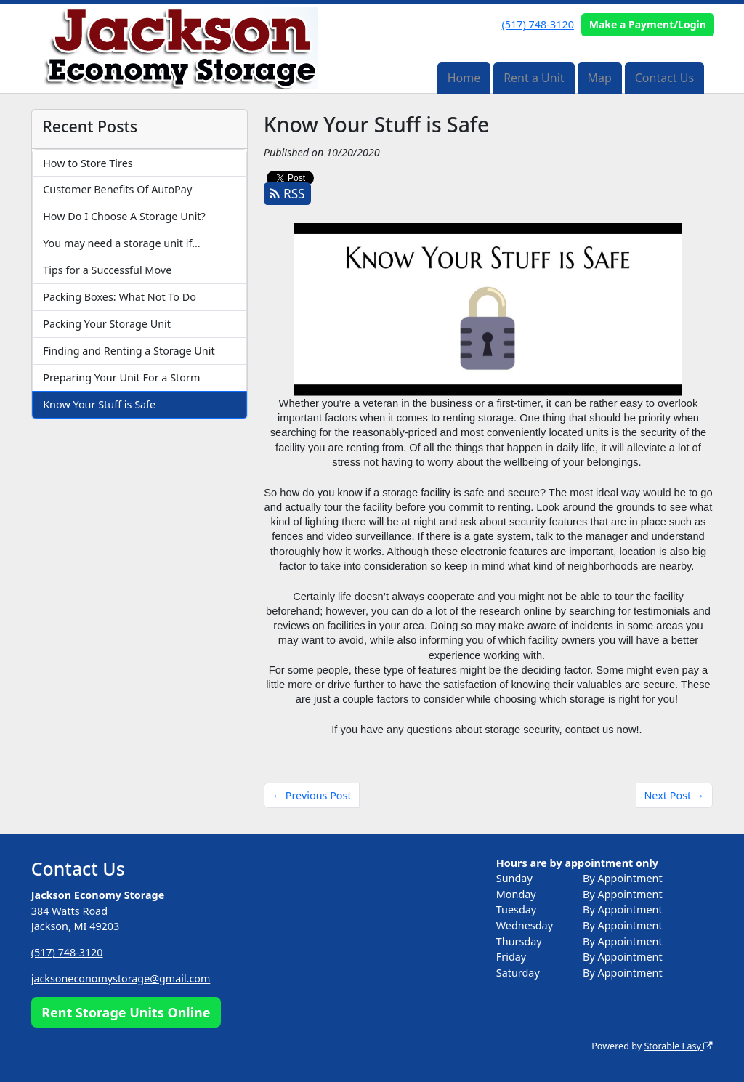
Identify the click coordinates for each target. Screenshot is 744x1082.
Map (599, 78)
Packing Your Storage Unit (107, 324)
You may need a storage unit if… (121, 243)
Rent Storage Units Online (125, 1012)
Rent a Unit (534, 78)
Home (464, 78)
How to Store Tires (87, 163)
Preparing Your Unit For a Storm (121, 377)
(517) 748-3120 (538, 24)
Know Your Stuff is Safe (99, 404)
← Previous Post (312, 795)
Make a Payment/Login (647, 24)
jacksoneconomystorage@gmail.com (121, 978)
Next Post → (674, 795)
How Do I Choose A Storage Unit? (124, 216)
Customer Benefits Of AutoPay (117, 189)
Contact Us (664, 78)
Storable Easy (678, 1046)
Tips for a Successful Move (107, 270)
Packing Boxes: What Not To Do (119, 297)
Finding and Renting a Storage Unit (128, 351)
